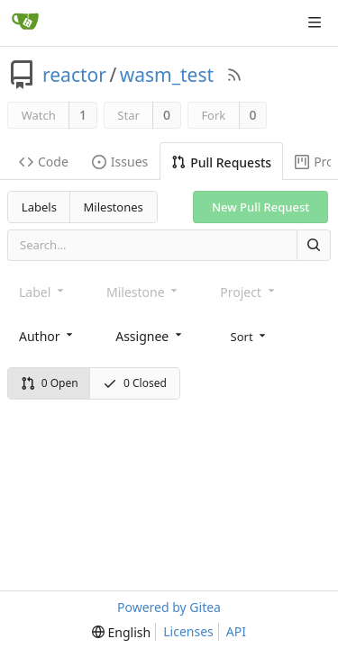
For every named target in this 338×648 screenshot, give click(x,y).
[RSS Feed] (234, 75)
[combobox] (47, 336)
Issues (120, 161)
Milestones (113, 207)
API (236, 631)
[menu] (250, 336)
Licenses (188, 631)
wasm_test (167, 75)
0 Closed (135, 383)
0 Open (49, 383)
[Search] (314, 245)
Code (44, 161)
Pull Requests (221, 162)
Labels (39, 207)
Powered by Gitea (169, 607)
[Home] (25, 22)
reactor (74, 75)
